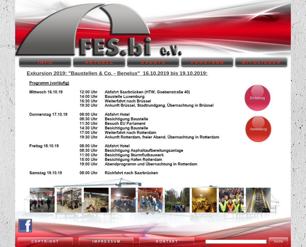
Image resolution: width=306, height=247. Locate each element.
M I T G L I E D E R (261, 62)
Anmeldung (258, 129)
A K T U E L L (99, 62)
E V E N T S (153, 62)
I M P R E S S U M (106, 241)
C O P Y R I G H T (45, 241)
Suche (278, 241)
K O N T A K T (167, 241)
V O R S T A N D (207, 62)
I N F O (45, 62)
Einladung (257, 98)
